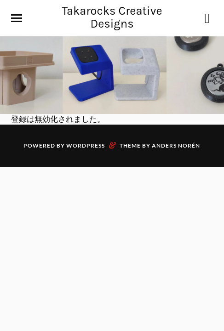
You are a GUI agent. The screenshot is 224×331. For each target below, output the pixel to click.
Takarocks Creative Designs (112, 17)
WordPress (85, 145)
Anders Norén (176, 145)
